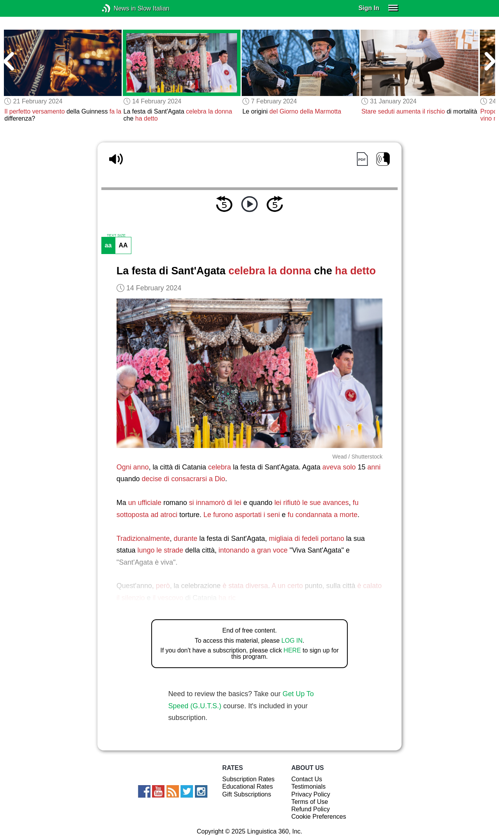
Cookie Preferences (318, 816)
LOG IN (292, 640)
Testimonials (308, 786)
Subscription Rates (248, 779)
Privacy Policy (310, 794)
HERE (292, 650)
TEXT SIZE (116, 235)
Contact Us (306, 779)
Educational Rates (247, 786)
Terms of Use (309, 801)
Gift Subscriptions (246, 794)
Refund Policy (310, 809)
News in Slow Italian (118, 8)
